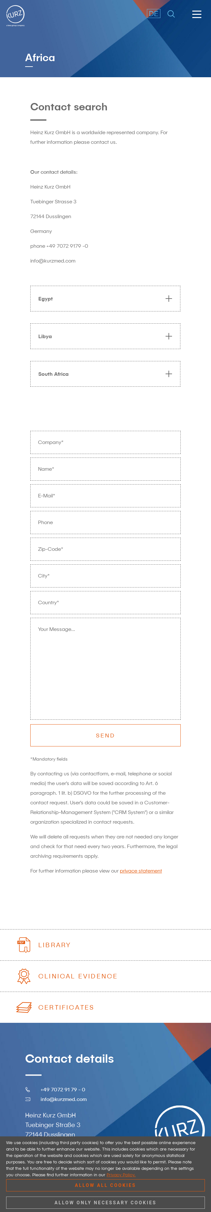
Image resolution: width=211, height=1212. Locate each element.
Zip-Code (50, 549)
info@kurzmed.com (64, 1099)
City (44, 576)
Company (50, 442)
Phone (45, 522)
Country (48, 602)
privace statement (141, 871)
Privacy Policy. (121, 1174)
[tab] (102, 298)
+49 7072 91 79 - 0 (63, 1089)
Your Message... (56, 629)
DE (153, 13)
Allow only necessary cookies (105, 1202)
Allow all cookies (105, 1185)
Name (46, 469)
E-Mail (46, 496)
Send (105, 735)
